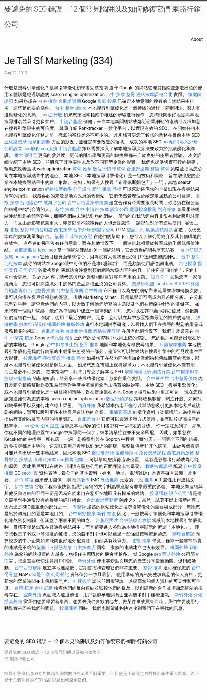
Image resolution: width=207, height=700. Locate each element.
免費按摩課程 (152, 452)
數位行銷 (102, 169)
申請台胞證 (71, 121)
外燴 (198, 594)
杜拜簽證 (82, 581)
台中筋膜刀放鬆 (135, 520)
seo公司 (31, 425)
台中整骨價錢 (183, 378)
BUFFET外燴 (187, 283)
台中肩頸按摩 (82, 513)
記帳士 (62, 236)
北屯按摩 (13, 263)
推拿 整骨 (75, 358)
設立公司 (119, 209)
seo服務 (31, 148)
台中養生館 (157, 378)
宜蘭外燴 (32, 594)
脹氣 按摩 (106, 101)
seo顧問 (170, 142)
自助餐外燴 (103, 452)
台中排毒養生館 (62, 344)
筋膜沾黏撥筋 (159, 229)
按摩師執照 (143, 283)
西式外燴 (171, 554)
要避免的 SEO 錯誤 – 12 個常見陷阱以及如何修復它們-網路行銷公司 (102, 16)
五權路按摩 (15, 142)
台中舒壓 (44, 588)
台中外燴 (82, 229)
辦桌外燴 (13, 601)
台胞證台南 (52, 331)
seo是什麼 (51, 114)
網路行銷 (161, 371)
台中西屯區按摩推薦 (87, 202)
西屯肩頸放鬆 (180, 452)
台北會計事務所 (102, 500)
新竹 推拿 (101, 189)
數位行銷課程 (32, 324)
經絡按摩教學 (58, 189)
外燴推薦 (109, 480)
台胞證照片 (25, 250)
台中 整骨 (190, 256)
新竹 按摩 (64, 209)
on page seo (26, 256)
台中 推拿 (47, 101)
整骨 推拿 (82, 169)
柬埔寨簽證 (120, 412)
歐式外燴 (189, 142)
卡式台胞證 (61, 338)
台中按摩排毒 (185, 371)
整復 (117, 189)
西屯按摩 (63, 229)
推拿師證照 (39, 142)
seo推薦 (65, 459)
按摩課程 (32, 358)
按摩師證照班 (137, 371)
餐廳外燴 (75, 324)
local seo (47, 250)
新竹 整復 (24, 480)
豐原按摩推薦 (143, 209)
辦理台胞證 (183, 534)
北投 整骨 (19, 229)
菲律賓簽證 (81, 236)
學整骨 (118, 169)
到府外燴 (167, 209)
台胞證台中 (31, 202)
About (197, 39)
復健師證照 (126, 452)
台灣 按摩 (24, 588)
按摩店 (25, 459)
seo (157, 554)
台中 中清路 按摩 (92, 209)
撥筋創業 (63, 547)
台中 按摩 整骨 (120, 94)
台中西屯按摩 (27, 567)
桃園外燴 (56, 324)
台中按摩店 (84, 547)
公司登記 (28, 270)
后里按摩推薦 (172, 344)
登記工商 (136, 229)
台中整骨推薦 (69, 290)
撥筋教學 (81, 480)
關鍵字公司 (55, 202)
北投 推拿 (143, 480)
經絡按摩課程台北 (154, 94)
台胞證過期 (69, 101)
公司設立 (13, 148)
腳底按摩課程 (158, 466)
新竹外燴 (87, 561)
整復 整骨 (159, 169)
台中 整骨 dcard (71, 108)
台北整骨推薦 (41, 290)
